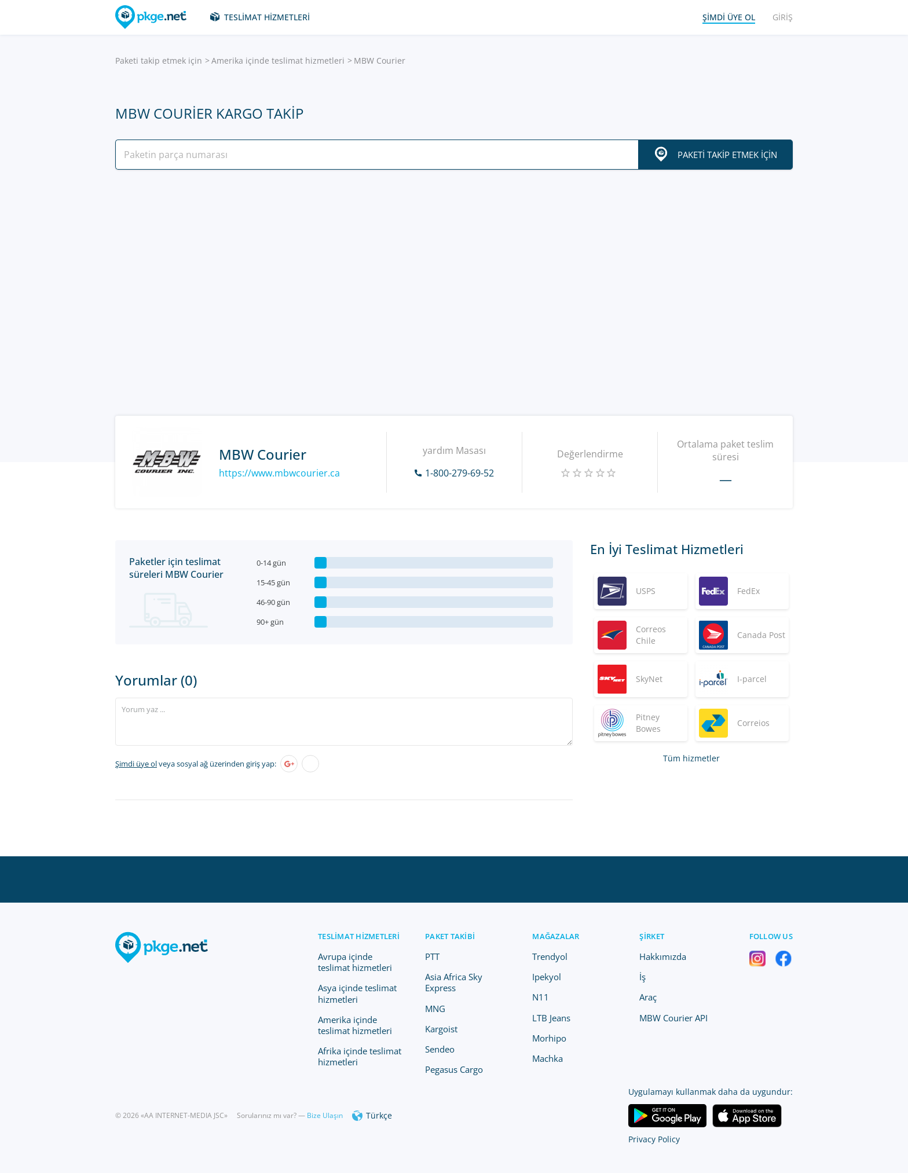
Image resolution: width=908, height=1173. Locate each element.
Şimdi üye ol (136, 763)
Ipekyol (546, 977)
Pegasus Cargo (454, 1069)
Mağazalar (555, 936)
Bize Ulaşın (325, 1115)
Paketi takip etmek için (158, 60)
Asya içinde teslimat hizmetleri (357, 993)
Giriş (782, 17)
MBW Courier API (673, 1018)
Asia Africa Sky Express (453, 982)
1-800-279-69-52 (459, 473)
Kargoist (441, 1029)
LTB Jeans (551, 1018)
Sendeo (440, 1049)
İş (642, 977)
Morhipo (549, 1038)
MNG (435, 1008)
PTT (432, 956)
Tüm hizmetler (691, 758)
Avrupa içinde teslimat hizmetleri (355, 962)
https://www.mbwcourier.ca (279, 473)
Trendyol (550, 956)
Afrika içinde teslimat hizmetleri (359, 1056)
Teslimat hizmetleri (267, 17)
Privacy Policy (654, 1139)
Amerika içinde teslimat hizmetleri (278, 60)
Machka (547, 1058)
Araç (648, 997)
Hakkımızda (662, 956)
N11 (540, 997)
